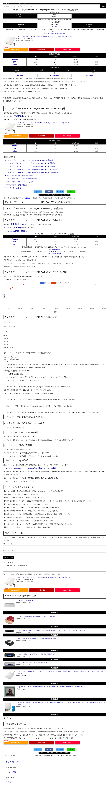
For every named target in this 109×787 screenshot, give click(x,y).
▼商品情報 (20, 75)
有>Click (54, 26)
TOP (5, 3)
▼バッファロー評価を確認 (15, 185)
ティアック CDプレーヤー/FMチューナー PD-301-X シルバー (34, 662)
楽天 (14, 62)
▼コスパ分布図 (88, 75)
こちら (27, 198)
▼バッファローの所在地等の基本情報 (18, 176)
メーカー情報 (11, 772)
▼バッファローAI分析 (12, 188)
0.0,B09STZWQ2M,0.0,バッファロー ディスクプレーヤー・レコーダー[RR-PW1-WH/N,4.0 (38, 738)
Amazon (15, 59)
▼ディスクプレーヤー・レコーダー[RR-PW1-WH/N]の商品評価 (29, 163)
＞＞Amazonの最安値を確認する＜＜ (17, 231)
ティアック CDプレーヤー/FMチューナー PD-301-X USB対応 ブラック (37, 654)
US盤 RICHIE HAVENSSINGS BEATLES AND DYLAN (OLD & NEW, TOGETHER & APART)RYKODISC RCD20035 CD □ (52, 687)
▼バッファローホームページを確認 (18, 182)
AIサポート (10, 782)
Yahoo (14, 65)
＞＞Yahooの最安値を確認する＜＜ (54, 253)
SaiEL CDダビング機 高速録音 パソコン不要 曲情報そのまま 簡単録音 (37, 638)
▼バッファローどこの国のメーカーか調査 (21, 179)
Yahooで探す (67, 49)
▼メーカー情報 (54, 75)
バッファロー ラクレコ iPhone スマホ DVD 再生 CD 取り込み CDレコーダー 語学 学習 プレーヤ (45, 36)
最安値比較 (54, 612)
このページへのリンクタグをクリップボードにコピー (54, 195)
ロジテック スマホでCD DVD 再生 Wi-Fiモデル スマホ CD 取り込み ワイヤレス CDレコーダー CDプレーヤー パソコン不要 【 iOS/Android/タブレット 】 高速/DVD (60, 703)
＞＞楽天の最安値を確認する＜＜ (54, 249)
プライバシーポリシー (14, 762)
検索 (103, 6)
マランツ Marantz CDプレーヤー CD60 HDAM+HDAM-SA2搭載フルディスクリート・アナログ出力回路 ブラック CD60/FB (52, 630)
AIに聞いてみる (8, 557)
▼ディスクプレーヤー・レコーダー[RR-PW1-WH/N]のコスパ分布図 (31, 169)
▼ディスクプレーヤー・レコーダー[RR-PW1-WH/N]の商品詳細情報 (31, 172)
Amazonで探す (16, 49)
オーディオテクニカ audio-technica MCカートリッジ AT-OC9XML (36, 616)
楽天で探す (41, 49)
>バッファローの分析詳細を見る (54, 33)
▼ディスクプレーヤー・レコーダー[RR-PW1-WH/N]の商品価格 (29, 166)
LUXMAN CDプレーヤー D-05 (25, 600)
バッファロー (22, 3)
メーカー (12, 3)
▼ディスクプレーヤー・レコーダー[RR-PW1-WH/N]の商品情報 (28, 160)
